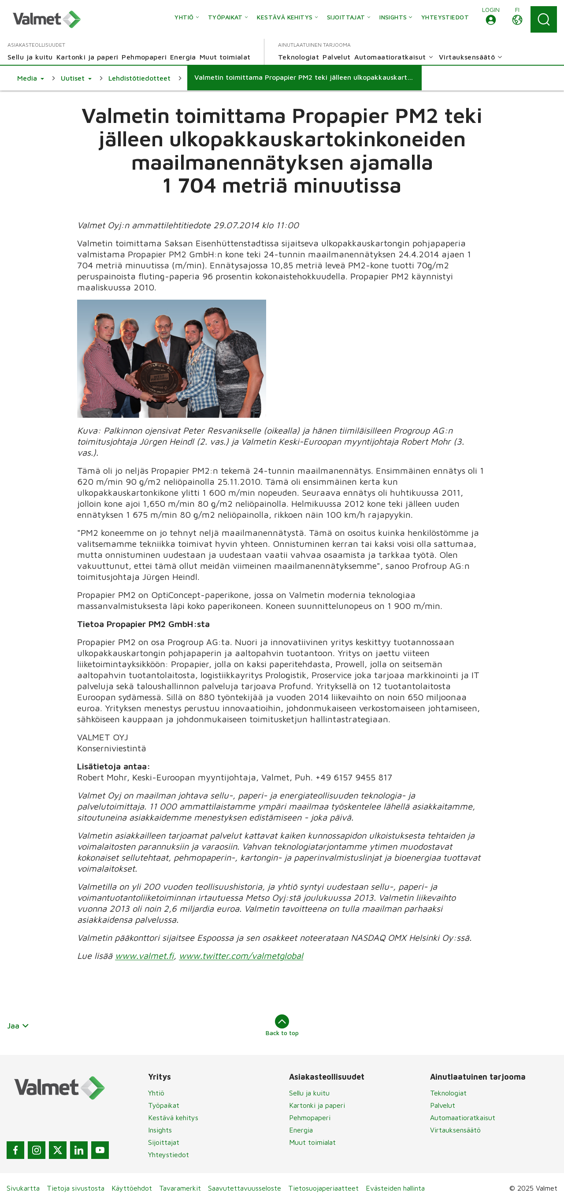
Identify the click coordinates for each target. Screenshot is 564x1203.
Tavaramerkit (180, 1188)
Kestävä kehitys (173, 1117)
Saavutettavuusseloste (244, 1188)
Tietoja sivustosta (75, 1188)
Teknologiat (448, 1093)
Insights (160, 1130)
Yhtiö (156, 1093)
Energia (301, 1130)
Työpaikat (163, 1105)
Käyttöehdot (131, 1188)
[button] (491, 19)
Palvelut (442, 1105)
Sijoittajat (163, 1142)
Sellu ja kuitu (309, 1093)
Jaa (18, 1025)
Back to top (282, 1025)
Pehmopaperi (309, 1117)
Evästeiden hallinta (395, 1188)
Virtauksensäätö (455, 1130)
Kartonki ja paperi (317, 1105)
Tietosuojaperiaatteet (323, 1188)
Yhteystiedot (168, 1154)
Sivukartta (23, 1188)
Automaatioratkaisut (462, 1117)
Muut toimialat (312, 1142)
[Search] (544, 19)
